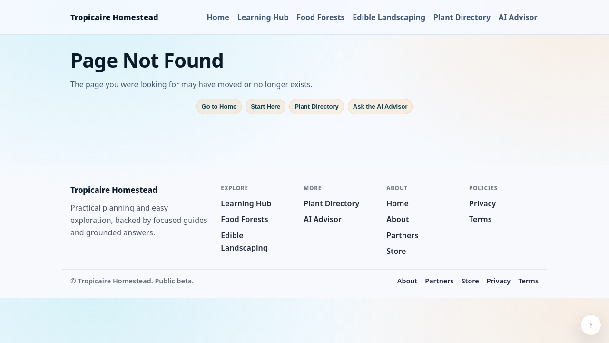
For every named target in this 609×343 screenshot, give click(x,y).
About (397, 219)
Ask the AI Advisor (380, 106)
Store (396, 251)
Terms (480, 219)
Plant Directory (462, 17)
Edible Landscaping (389, 17)
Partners (402, 235)
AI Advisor (518, 17)
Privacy (482, 203)
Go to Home (219, 106)
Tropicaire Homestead (114, 17)
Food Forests (320, 17)
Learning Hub (263, 17)
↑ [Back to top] (591, 325)
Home (218, 17)
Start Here (265, 106)
